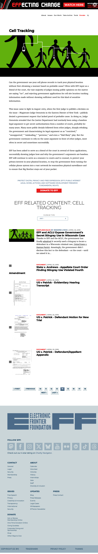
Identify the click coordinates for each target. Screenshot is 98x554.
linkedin (76, 446)
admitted (47, 241)
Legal (9, 469)
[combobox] (52, 218)
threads (94, 446)
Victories (33, 472)
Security (10, 472)
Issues (49, 15)
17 (79, 389)
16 (73, 389)
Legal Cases (34, 503)
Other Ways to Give (14, 536)
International (12, 506)
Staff (32, 483)
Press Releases (35, 498)
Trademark (32, 549)
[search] (88, 15)
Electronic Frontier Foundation (20, 17)
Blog (32, 495)
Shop (9, 533)
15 (68, 389)
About (43, 15)
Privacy (10, 498)
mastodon (11, 446)
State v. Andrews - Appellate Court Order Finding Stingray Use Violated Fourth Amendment (48, 270)
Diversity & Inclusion (37, 486)
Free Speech (12, 495)
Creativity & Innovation (15, 501)
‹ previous (30, 389)
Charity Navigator (44, 453)
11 (45, 389)
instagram (29, 446)
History (32, 475)
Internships (34, 477)
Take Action (67, 15)
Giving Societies (13, 526)
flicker (66, 446)
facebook (20, 446)
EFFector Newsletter (37, 509)
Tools (76, 15)
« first (17, 389)
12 (51, 389)
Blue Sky (48, 446)
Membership (12, 475)
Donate (82, 15)
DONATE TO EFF (49, 190)
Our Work (57, 15)
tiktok (85, 446)
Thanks (79, 549)
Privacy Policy (58, 549)
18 (85, 389)
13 (57, 389)
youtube (57, 446)
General (10, 466)
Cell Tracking (60, 205)
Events (32, 501)
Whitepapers (35, 506)
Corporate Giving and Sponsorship (15, 529)
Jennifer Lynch (60, 230)
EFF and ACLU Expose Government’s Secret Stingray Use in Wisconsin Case (60, 234)
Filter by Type (49, 215)
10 (40, 389)
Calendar (33, 466)
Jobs (32, 480)
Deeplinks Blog (43, 230)
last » (55, 393)
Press (9, 477)
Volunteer (33, 469)
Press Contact (58, 495)
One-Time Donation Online (17, 523)
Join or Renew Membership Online (14, 519)
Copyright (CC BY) (10, 549)
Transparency (12, 503)
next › (44, 393)
